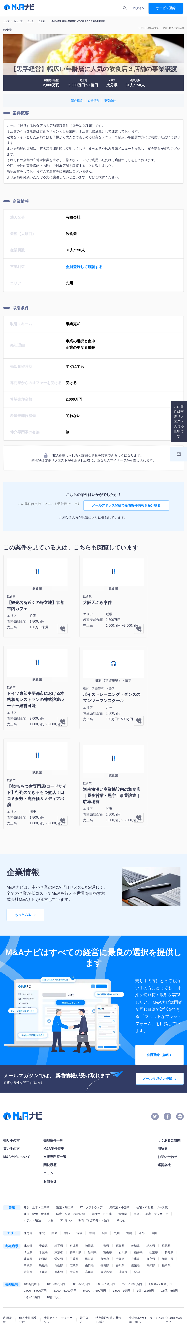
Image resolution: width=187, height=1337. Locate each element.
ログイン (138, 8)
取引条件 (110, 100)
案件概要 (76, 100)
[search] (125, 8)
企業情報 (93, 100)
